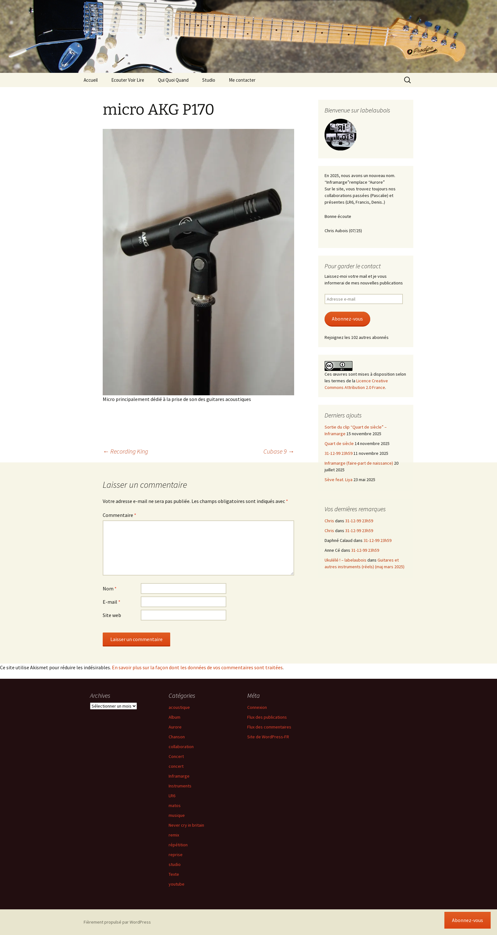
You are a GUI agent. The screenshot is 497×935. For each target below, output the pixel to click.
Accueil (91, 80)
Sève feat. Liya (338, 479)
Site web (112, 615)
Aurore (175, 727)
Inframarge (179, 776)
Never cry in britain (186, 825)
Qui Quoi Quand (173, 80)
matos (175, 805)
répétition (178, 845)
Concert (176, 756)
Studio (208, 80)
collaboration (181, 746)
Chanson (177, 737)
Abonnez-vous (347, 319)
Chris (329, 521)
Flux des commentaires (269, 727)
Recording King (125, 451)
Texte (174, 874)
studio (175, 864)
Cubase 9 (278, 451)
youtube (176, 884)
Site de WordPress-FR (268, 737)
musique (177, 815)
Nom (110, 588)
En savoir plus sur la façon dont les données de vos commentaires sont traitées (197, 667)
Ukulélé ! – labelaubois (345, 560)
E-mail (111, 602)
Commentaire (119, 515)
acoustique (179, 707)
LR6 (172, 795)
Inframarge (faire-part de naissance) (359, 463)
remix (174, 835)
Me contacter (242, 80)
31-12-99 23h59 (338, 453)
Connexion (257, 707)
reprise (176, 854)
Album (174, 717)
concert (176, 766)
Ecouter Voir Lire (127, 80)
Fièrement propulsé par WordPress (117, 922)
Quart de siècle (339, 443)
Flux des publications (267, 717)
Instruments (180, 786)
